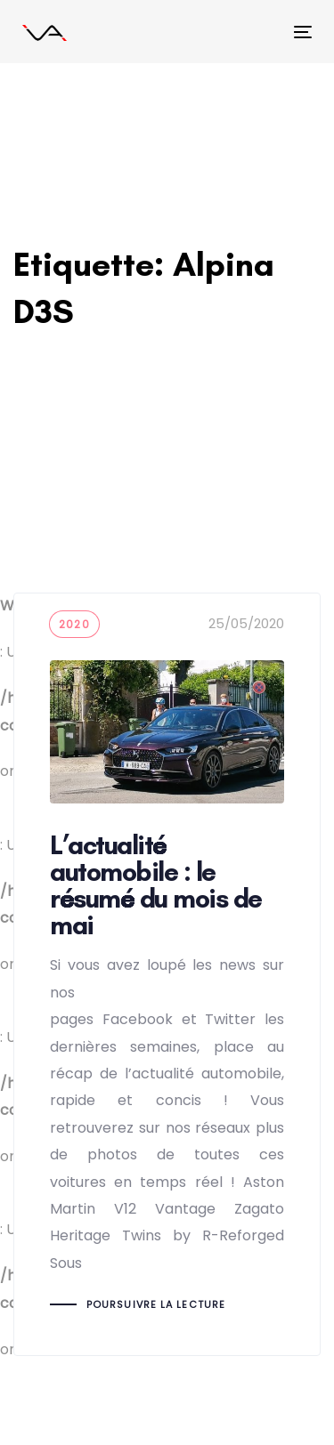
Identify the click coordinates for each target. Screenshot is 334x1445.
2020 (74, 624)
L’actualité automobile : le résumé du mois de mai (167, 973)
